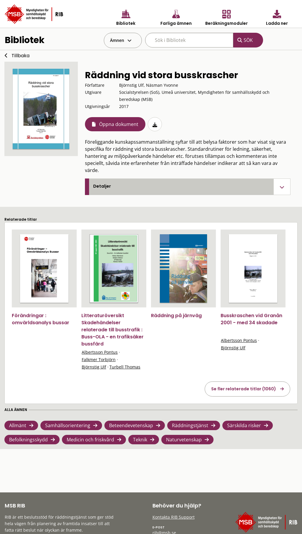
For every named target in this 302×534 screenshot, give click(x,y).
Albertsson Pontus (100, 352)
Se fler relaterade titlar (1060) (243, 389)
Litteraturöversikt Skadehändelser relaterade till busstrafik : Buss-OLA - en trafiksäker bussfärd (112, 329)
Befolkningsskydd (28, 439)
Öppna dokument (118, 124)
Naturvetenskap (184, 439)
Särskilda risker (244, 425)
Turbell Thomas (124, 367)
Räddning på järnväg (176, 315)
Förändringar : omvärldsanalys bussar (40, 319)
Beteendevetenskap (131, 425)
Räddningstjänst (190, 425)
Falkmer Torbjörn (99, 359)
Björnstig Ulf (94, 367)
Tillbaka (20, 55)
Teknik (140, 439)
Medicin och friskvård (90, 439)
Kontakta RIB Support (173, 517)
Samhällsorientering (67, 425)
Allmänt (17, 425)
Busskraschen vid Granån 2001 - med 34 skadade (251, 319)
